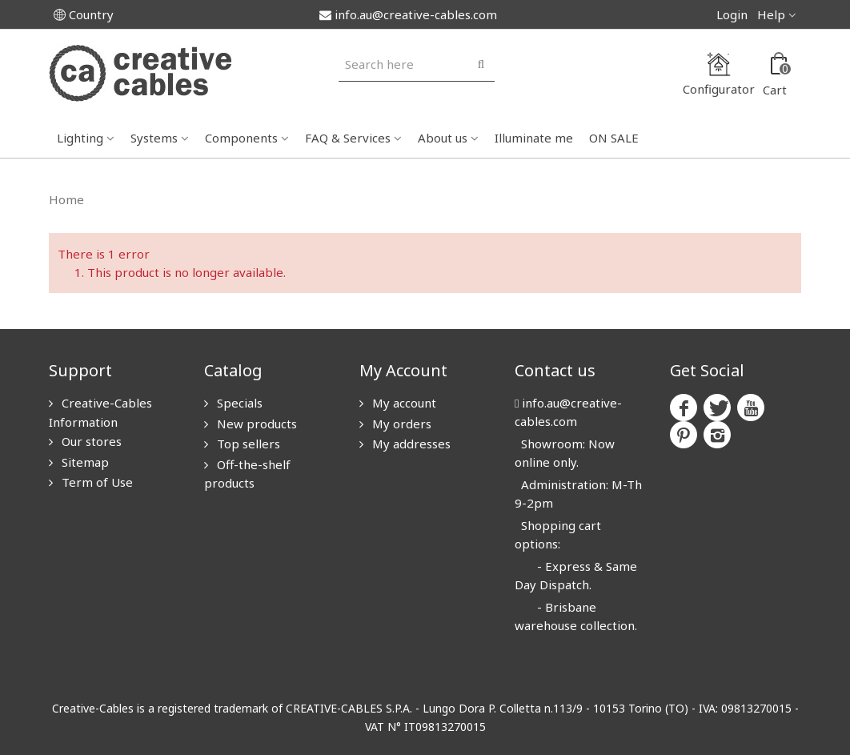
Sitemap (83, 462)
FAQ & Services (348, 138)
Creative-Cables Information (100, 412)
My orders (400, 424)
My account (402, 403)
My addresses (410, 444)
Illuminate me (534, 138)
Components (241, 138)
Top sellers (247, 444)
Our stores (90, 441)
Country (84, 14)
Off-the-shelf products (247, 474)
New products (255, 424)
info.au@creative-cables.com (408, 14)
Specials (238, 403)
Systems (154, 138)
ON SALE (614, 138)
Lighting (80, 138)
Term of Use (95, 482)
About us (442, 138)
